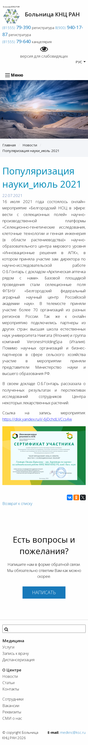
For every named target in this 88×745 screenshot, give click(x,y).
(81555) (16, 27)
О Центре (11, 670)
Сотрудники (12, 699)
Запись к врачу (15, 653)
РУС (81, 61)
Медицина (13, 640)
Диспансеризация (18, 659)
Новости (30, 145)
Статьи (8, 682)
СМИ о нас (12, 718)
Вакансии (10, 705)
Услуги (8, 647)
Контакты (10, 689)
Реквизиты (11, 712)
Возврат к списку (17, 503)
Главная (9, 145)
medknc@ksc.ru (73, 732)
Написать (44, 592)
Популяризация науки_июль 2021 (31, 150)
